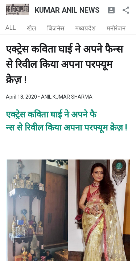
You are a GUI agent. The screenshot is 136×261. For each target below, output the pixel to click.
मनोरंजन (116, 28)
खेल (31, 28)
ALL (10, 27)
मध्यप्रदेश (85, 28)
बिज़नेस (55, 28)
